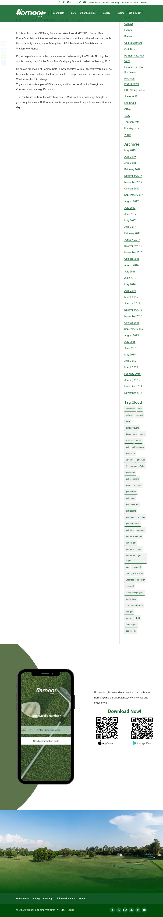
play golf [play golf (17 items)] (129, 612)
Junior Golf (130, 96)
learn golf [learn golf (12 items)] (130, 586)
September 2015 (133, 329)
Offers (127, 109)
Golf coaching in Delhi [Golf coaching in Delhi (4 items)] (135, 466)
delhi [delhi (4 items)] (128, 421)
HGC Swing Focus (134, 90)
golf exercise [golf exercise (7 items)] (131, 492)
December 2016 (133, 246)
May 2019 (130, 150)
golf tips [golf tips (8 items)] (141, 517)
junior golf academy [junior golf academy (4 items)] (134, 573)
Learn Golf (58, 13)
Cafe (73, 13)
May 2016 (130, 284)
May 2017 (130, 220)
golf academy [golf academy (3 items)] (138, 447)
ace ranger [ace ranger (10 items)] (130, 409)
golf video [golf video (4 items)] (130, 530)
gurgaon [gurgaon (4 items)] (141, 530)
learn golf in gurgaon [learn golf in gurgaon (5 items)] (135, 593)
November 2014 (133, 392)
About (19, 13)
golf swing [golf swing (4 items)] (130, 517)
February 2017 (132, 233)
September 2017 (133, 194)
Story (127, 115)
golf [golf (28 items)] (127, 447)
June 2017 (130, 214)
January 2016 (132, 303)
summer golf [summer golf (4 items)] (131, 624)
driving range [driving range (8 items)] (131, 434)
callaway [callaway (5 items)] (129, 415)
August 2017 (131, 201)
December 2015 (133, 309)
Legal (70, 909)
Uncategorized (132, 128)
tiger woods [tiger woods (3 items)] (131, 631)
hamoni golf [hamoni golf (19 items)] (131, 543)
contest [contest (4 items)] (139, 415)
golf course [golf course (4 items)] (130, 473)
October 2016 (131, 258)
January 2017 (132, 239)
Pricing (106, 3)
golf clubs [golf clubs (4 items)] (141, 460)
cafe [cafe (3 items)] (140, 409)
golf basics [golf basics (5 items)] (130, 453)
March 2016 (131, 297)
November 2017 (133, 182)
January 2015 (132, 380)
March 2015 (131, 367)
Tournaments (131, 122)
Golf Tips (129, 49)
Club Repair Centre (130, 3)
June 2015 (130, 348)
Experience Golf (38, 13)
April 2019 (130, 156)
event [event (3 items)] (142, 434)
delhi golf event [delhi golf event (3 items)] (132, 428)
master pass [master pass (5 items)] (131, 599)
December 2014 (133, 386)
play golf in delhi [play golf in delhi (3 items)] (133, 618)
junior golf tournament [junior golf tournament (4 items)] (135, 580)
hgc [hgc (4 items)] (127, 567)
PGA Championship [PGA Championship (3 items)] (134, 605)
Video (127, 134)
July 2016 (129, 271)
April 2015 (130, 360)
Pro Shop (115, 3)
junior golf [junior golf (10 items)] (136, 567)
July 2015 (129, 341)
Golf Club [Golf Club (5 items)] (130, 460)
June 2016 (130, 277)
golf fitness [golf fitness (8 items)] (130, 498)
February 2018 (132, 169)
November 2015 (133, 316)
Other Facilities (88, 13)
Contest (128, 23)
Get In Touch (94, 3)
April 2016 (130, 290)
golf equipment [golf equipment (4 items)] (132, 479)
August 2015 (131, 335)
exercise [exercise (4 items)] (129, 441)
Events (144, 3)
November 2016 (133, 252)
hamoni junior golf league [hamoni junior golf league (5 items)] (134, 558)
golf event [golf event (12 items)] (138, 485)
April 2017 (130, 226)
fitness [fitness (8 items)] (138, 441)
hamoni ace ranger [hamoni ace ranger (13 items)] (134, 536)
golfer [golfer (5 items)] (128, 485)
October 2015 (131, 322)
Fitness (128, 36)
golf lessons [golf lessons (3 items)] (131, 511)
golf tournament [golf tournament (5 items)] (133, 524)
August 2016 (131, 265)
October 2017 (131, 188)
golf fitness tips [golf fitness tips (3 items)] (132, 504)
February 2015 (132, 373)
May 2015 (130, 354)
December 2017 (133, 175)
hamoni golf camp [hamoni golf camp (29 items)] (134, 549)
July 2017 (129, 207)
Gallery (106, 13)
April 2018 (130, 163)
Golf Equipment (133, 42)
